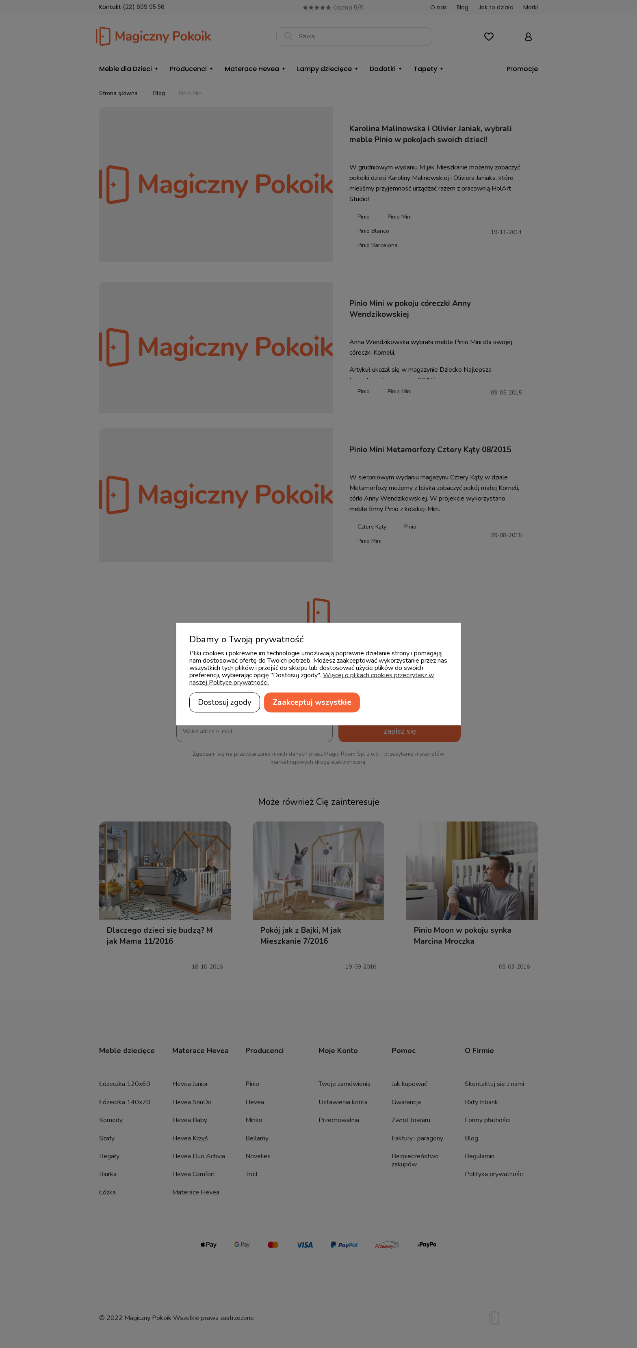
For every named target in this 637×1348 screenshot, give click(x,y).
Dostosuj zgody (224, 702)
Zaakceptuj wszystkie (312, 702)
